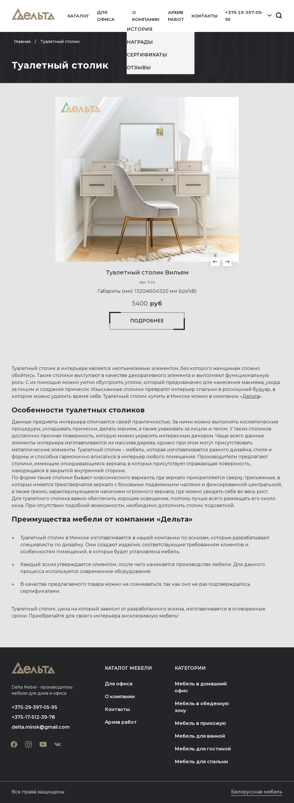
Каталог (78, 16)
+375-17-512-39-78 (33, 717)
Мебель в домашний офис (201, 687)
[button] (215, 261)
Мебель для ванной (200, 736)
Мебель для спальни (201, 761)
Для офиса (106, 16)
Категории (190, 668)
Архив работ (176, 16)
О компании (145, 16)
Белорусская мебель (256, 792)
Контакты (204, 16)
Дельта (250, 396)
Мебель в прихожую (200, 723)
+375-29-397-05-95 (244, 16)
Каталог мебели (128, 668)
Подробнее (147, 321)
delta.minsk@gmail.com (41, 727)
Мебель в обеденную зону (202, 707)
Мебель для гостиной (203, 749)
